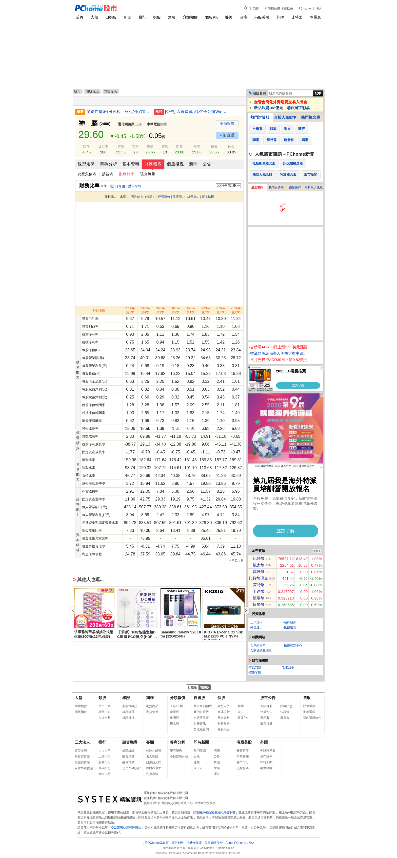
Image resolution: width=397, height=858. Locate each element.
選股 (157, 17)
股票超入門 (153, 762)
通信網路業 (126, 124)
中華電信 (153, 124)
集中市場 (104, 706)
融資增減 (128, 756)
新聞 (256, 8)
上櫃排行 (104, 756)
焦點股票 (242, 768)
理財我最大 (153, 768)
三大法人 (256, 622)
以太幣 (258, 565)
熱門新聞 (200, 750)
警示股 (264, 718)
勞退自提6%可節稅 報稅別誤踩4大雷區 (118, 111)
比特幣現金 (258, 578)
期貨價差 (152, 712)
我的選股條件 (312, 718)
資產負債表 (86, 174)
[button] (245, 610)
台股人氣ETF (285, 117)
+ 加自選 (227, 135)
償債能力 (179, 196)
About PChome (236, 843)
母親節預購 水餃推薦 (279, 8)
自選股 (111, 17)
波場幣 (258, 598)
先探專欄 (152, 774)
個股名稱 (259, 93)
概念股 (174, 723)
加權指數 (81, 706)
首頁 (80, 17)
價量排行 (295, 187)
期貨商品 (152, 706)
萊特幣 (259, 585)
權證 (228, 17)
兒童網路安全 (214, 843)
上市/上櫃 (176, 706)
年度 (122, 186)
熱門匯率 (266, 756)
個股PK (211, 17)
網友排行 (104, 774)
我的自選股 (276, 187)
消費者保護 (194, 843)
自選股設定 (201, 718)
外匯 (280, 17)
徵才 (252, 843)
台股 (197, 756)
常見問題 (255, 667)
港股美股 (261, 17)
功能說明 (288, 667)
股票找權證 (129, 706)
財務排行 (104, 762)
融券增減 (128, 762)
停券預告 (266, 712)
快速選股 (309, 706)
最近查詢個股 (203, 706)
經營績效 (164, 196)
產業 (197, 762)
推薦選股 (309, 712)
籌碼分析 (108, 164)
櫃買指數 (81, 712)
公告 (207, 164)
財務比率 (126, 174)
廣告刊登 (178, 843)
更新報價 (227, 124)
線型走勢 (86, 164)
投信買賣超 (82, 762)
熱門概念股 (310, 117)
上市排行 (104, 750)
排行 (142, 17)
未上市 (198, 768)
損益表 (107, 174)
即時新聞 (201, 742)
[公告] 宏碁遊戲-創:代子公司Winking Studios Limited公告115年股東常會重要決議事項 (196, 111)
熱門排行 (242, 762)
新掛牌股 (266, 706)
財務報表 (153, 164)
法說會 (284, 712)
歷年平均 (134, 186)
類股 (171, 17)
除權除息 (286, 706)
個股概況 (175, 164)
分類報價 (190, 17)
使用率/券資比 (131, 768)
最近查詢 (257, 187)
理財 (217, 774)
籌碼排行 (104, 768)
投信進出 (290, 627)
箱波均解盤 (153, 750)
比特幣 (297, 17)
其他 (217, 762)
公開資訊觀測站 (261, 650)
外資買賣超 (82, 756)
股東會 (284, 718)
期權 (243, 17)
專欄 (150, 742)
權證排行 (128, 718)
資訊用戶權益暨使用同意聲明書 (214, 812)
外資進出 (256, 627)
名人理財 (152, 756)
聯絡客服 (255, 672)
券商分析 (177, 742)
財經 (217, 768)
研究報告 (176, 750)
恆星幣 (258, 604)
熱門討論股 (259, 117)
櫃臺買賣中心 (293, 645)
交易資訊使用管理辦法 (126, 827)
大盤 (94, 17)
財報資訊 (200, 723)
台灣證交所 (258, 645)
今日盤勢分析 (179, 756)
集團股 (174, 718)
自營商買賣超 (84, 768)
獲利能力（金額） (143, 196)
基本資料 (131, 164)
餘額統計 (128, 750)
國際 (217, 750)
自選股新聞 (201, 729)
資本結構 (208, 196)
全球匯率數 (267, 750)
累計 (113, 186)
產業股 (174, 712)
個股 (221, 697)
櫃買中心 (104, 712)
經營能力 (193, 196)
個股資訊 (92, 91)
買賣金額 (81, 750)
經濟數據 (266, 768)
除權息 (315, 17)
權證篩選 (128, 712)
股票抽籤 (266, 723)
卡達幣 (258, 591)
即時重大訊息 (314, 187)
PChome (305, 8)
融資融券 (290, 622)
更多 (316, 550)
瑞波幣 (258, 571)
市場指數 (104, 718)
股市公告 (267, 697)
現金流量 (147, 174)
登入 (319, 8)
